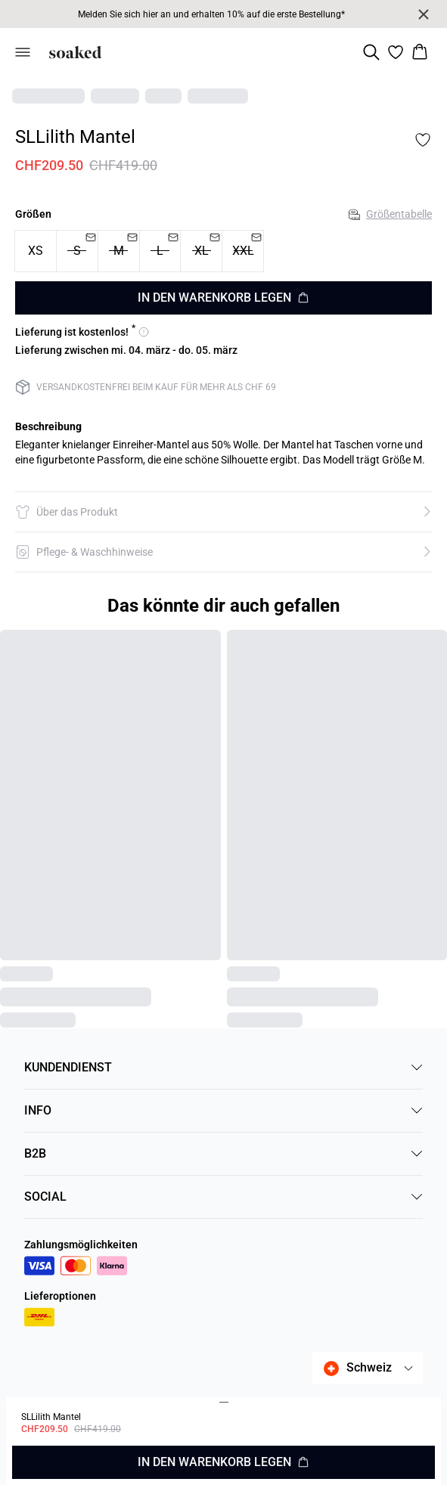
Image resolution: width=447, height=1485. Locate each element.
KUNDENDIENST (223, 1067)
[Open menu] (22, 52)
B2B (223, 1153)
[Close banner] (423, 14)
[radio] (35, 251)
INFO (223, 1110)
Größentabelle (390, 214)
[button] (223, 511)
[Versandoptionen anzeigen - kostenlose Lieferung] (82, 331)
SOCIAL (223, 1196)
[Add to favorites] (423, 140)
